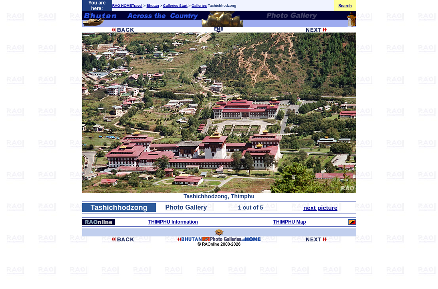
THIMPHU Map (289, 222)
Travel (137, 6)
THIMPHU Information (173, 222)
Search (344, 6)
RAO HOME (122, 6)
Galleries (199, 6)
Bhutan (153, 6)
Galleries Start (175, 6)
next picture (320, 207)
